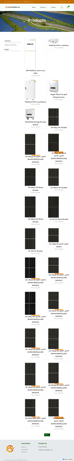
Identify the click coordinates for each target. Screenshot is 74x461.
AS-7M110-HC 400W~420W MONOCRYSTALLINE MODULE (35, 319)
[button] (43, 7)
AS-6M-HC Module (35, 251)
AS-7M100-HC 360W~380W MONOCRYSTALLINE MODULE (35, 283)
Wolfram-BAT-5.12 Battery (59, 45)
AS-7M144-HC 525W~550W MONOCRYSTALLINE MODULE (59, 354)
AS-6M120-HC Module (58, 188)
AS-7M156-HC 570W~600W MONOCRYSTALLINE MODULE (35, 390)
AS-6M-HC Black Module (58, 219)
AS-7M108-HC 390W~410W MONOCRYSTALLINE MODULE (59, 278)
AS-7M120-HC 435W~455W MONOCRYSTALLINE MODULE (59, 314)
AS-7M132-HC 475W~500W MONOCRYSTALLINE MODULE (35, 352)
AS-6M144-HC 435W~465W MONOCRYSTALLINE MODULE (35, 159)
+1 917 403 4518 (42, 447)
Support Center (62, 1)
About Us (23, 447)
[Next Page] (47, 434)
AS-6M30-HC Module (59, 127)
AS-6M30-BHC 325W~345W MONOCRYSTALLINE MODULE (35, 421)
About (34, 7)
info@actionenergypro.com (45, 450)
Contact (53, 7)
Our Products (24, 449)
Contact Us (24, 452)
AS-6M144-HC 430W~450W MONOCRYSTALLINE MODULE (58, 388)
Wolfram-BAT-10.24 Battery (35, 102)
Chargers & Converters (11, 45)
